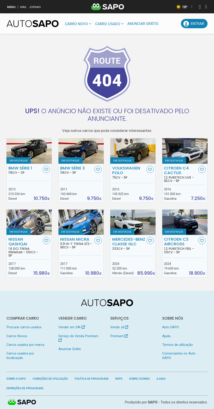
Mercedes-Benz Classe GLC (129, 244)
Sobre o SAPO (16, 378)
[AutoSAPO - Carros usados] (32, 23)
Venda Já (119, 327)
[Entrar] (194, 23)
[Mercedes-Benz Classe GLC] (133, 222)
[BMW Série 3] (81, 151)
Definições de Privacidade (25, 388)
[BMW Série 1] (29, 151)
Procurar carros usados (24, 327)
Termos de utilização (177, 345)
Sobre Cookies (139, 378)
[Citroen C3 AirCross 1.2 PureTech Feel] (185, 222)
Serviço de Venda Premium (78, 338)
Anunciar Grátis (142, 23)
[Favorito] (46, 169)
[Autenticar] (200, 7)
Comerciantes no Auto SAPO (179, 355)
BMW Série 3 (77, 170)
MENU (11, 7)
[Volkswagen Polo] (133, 151)
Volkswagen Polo (129, 172)
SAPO (22, 402)
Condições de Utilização (50, 378)
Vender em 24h (71, 327)
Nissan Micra (77, 243)
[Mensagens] (165, 23)
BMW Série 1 (25, 170)
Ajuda (166, 336)
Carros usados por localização (20, 355)
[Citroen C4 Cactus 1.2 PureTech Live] (185, 151)
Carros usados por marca (25, 345)
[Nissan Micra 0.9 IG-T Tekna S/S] (81, 222)
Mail (23, 7)
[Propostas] (175, 23)
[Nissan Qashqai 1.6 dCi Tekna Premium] (29, 222)
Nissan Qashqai (25, 247)
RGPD (118, 378)
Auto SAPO (170, 327)
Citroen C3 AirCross (180, 245)
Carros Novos (16, 336)
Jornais (35, 7)
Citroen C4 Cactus (180, 174)
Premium (119, 336)
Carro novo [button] (76, 24)
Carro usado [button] (107, 24)
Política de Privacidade (92, 378)
